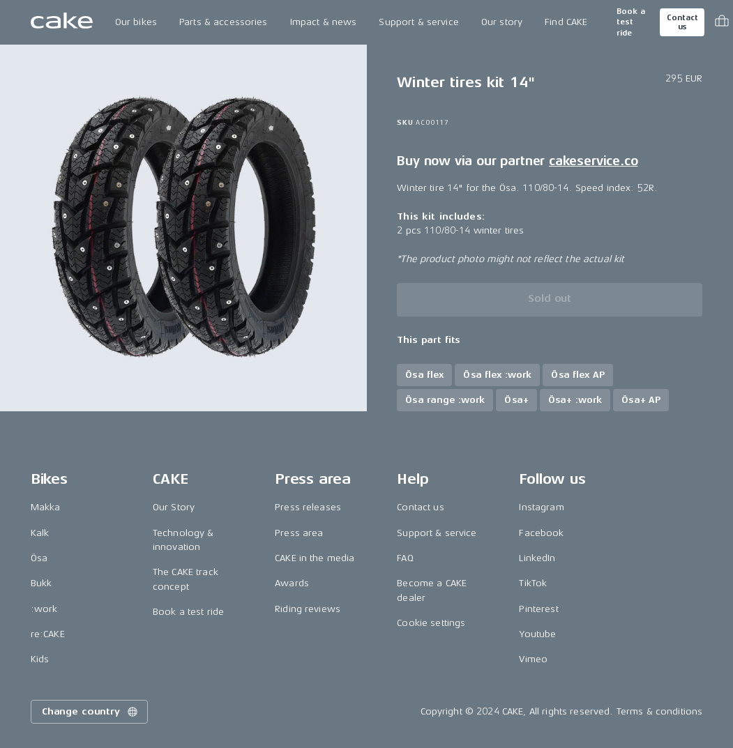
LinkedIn (537, 558)
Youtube (537, 634)
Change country (90, 712)
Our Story (174, 507)
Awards (292, 583)
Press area (299, 533)
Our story (501, 22)
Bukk (41, 583)
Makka (46, 507)
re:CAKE (48, 634)
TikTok (533, 583)
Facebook (541, 533)
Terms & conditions (660, 711)
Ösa (39, 558)
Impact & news (323, 22)
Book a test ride (631, 22)
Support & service (418, 22)
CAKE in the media (314, 558)
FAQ (405, 558)
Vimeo (533, 659)
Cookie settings (431, 623)
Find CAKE (566, 22)
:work (44, 609)
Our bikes (136, 22)
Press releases (308, 507)
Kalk (40, 533)
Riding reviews (307, 609)
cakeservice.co (593, 161)
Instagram (541, 507)
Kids (40, 659)
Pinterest (538, 609)
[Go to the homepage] (62, 22)
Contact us (682, 22)
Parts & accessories (223, 22)
